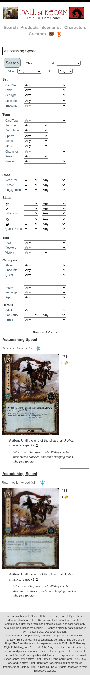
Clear (29, 63)
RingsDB (39, 627)
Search (11, 27)
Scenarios (51, 27)
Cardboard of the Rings (31, 620)
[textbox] (34, 51)
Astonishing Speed (19, 340)
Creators (37, 34)
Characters (75, 27)
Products (29, 27)
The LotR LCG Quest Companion (46, 631)
